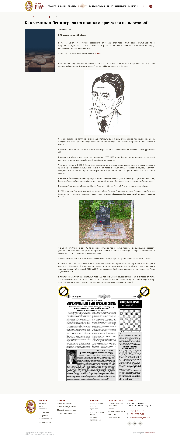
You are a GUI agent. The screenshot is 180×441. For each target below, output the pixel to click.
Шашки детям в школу (65, 403)
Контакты (133, 6)
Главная (52, 6)
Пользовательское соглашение (115, 404)
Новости (82, 6)
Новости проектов (94, 408)
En (151, 6)
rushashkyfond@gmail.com (140, 418)
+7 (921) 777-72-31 (137, 414)
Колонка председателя (95, 419)
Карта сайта (112, 414)
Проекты (72, 6)
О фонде (62, 6)
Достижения (44, 412)
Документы (43, 415)
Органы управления (43, 408)
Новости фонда (48, 17)
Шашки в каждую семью (66, 407)
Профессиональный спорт (67, 413)
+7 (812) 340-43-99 (137, 411)
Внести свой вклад (116, 6)
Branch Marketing (149, 433)
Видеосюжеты (45, 422)
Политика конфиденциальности (116, 410)
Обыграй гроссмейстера (66, 410)
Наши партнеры (45, 419)
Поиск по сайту (114, 418)
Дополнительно (97, 6)
